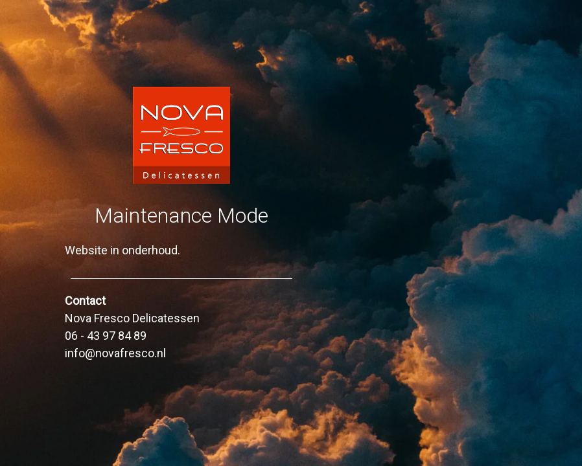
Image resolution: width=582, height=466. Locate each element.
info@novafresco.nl (115, 353)
